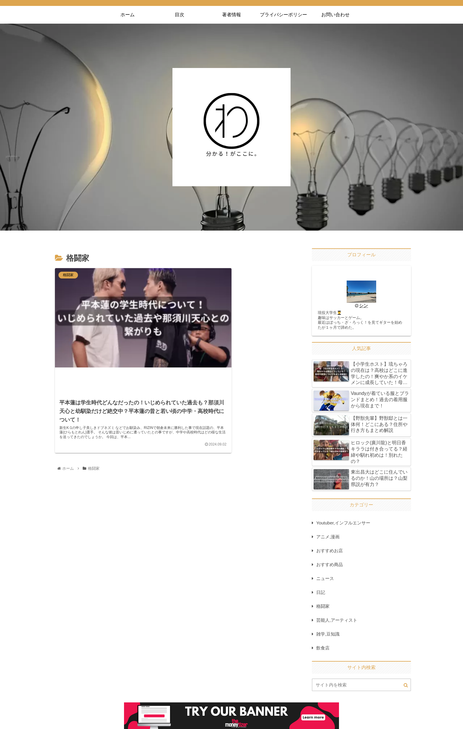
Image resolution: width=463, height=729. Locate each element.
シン (363, 305)
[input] (361, 686)
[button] (405, 686)
